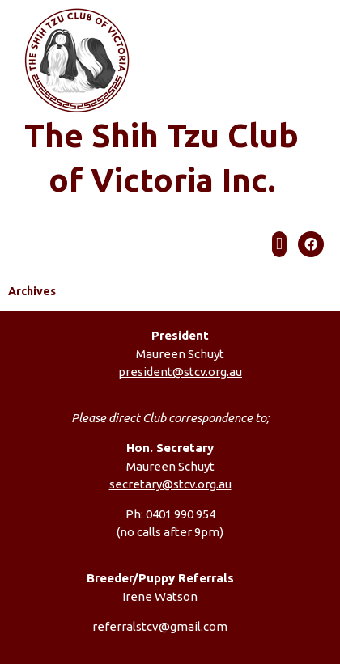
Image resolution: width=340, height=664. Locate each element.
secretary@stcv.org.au (170, 484)
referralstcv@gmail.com (159, 626)
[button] (279, 244)
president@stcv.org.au (180, 372)
